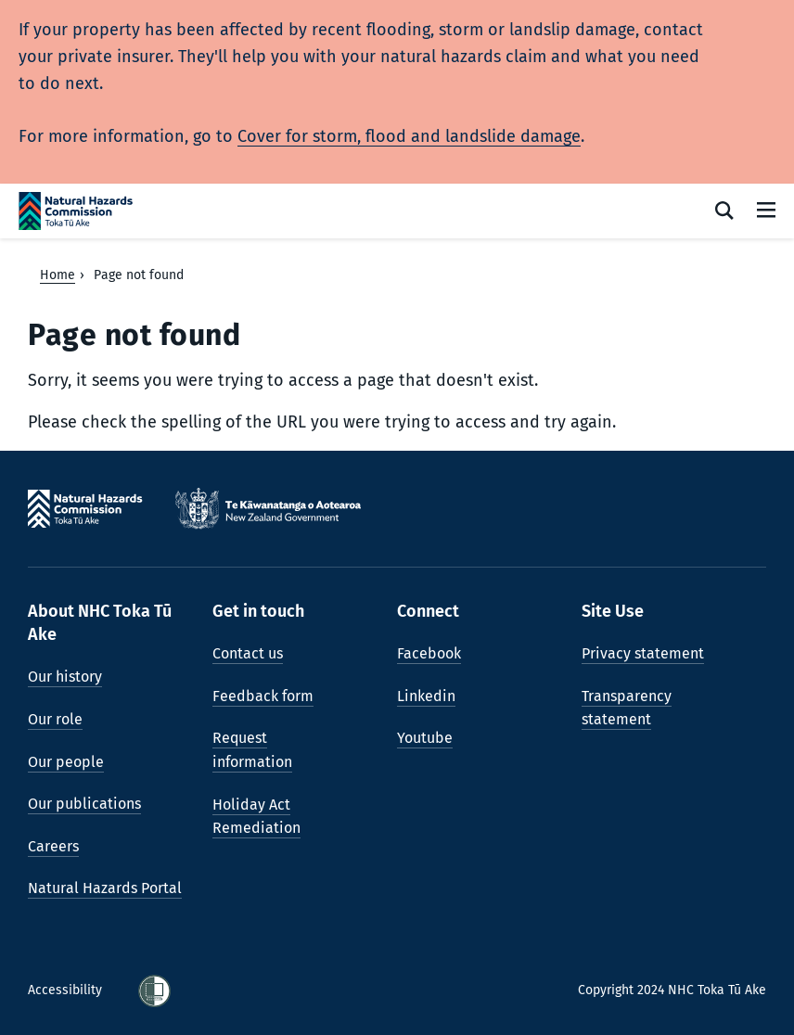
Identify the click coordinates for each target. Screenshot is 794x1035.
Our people (66, 762)
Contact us (247, 653)
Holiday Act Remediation (256, 816)
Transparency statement (627, 708)
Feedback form (263, 696)
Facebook (429, 653)
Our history (65, 676)
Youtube (425, 738)
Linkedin (426, 696)
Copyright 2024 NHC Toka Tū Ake (672, 990)
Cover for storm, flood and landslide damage (409, 136)
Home (57, 275)
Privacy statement (643, 653)
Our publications (84, 803)
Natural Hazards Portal (105, 888)
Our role (55, 719)
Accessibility (67, 990)
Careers (53, 846)
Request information (252, 750)
